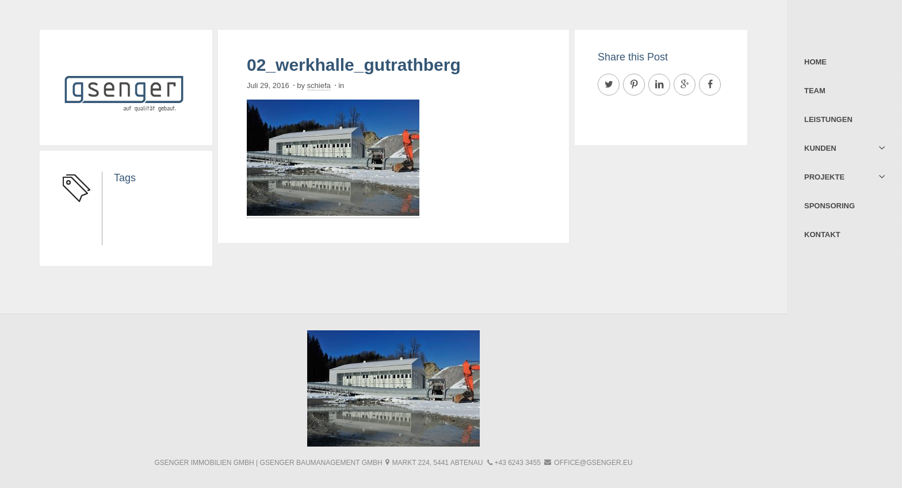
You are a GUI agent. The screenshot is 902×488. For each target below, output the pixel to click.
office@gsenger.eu (593, 463)
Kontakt (822, 234)
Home (815, 62)
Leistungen (828, 119)
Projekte (824, 177)
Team (814, 90)
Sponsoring (829, 205)
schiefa (319, 85)
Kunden (820, 148)
